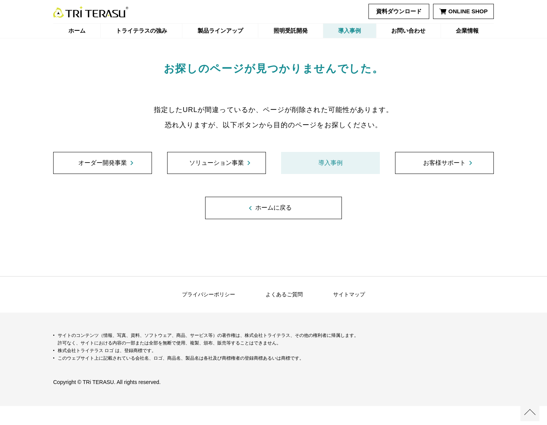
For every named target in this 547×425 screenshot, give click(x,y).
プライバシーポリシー (208, 313)
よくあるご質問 (284, 313)
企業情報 (467, 30)
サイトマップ (349, 313)
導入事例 (349, 30)
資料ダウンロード (399, 11)
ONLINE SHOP (463, 11)
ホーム (76, 30)
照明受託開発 (291, 30)
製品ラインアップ (220, 30)
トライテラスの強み (141, 30)
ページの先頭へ (529, 411)
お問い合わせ (408, 30)
